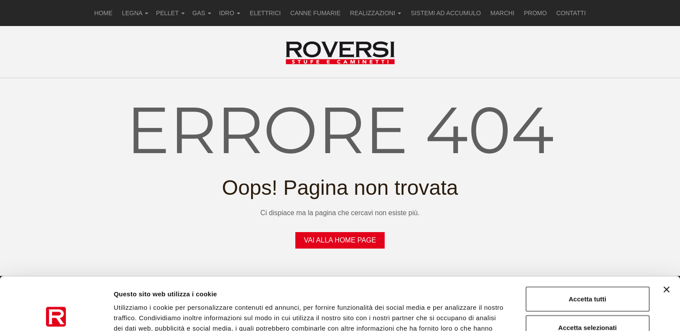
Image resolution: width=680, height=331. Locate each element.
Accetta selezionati (587, 274)
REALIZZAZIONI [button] (375, 13)
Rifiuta (587, 302)
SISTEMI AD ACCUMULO (446, 13)
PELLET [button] (170, 13)
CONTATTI (571, 13)
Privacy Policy (309, 285)
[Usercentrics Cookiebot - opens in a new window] (56, 314)
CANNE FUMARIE (315, 13)
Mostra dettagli (456, 314)
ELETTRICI (265, 13)
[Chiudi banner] (667, 236)
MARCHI (502, 13)
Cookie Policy (363, 285)
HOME (103, 13)
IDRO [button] (229, 13)
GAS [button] (202, 13)
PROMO (535, 13)
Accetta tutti (587, 245)
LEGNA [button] (135, 13)
